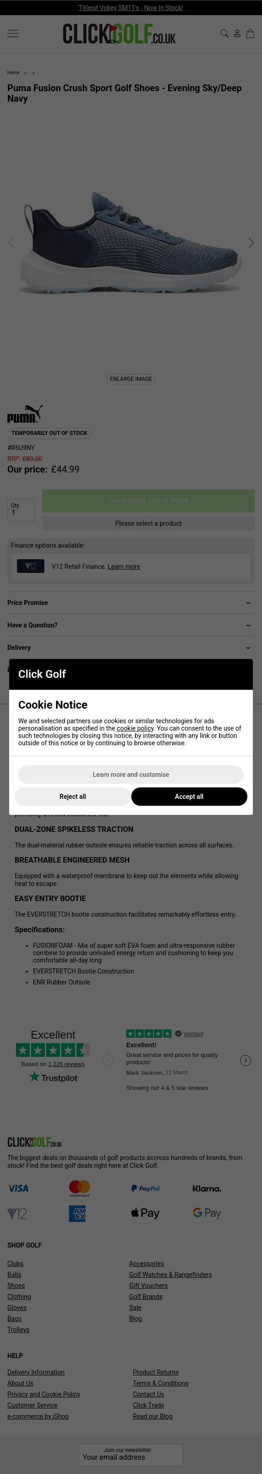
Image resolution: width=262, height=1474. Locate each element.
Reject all (72, 796)
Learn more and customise (131, 774)
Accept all (189, 796)
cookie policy (135, 728)
